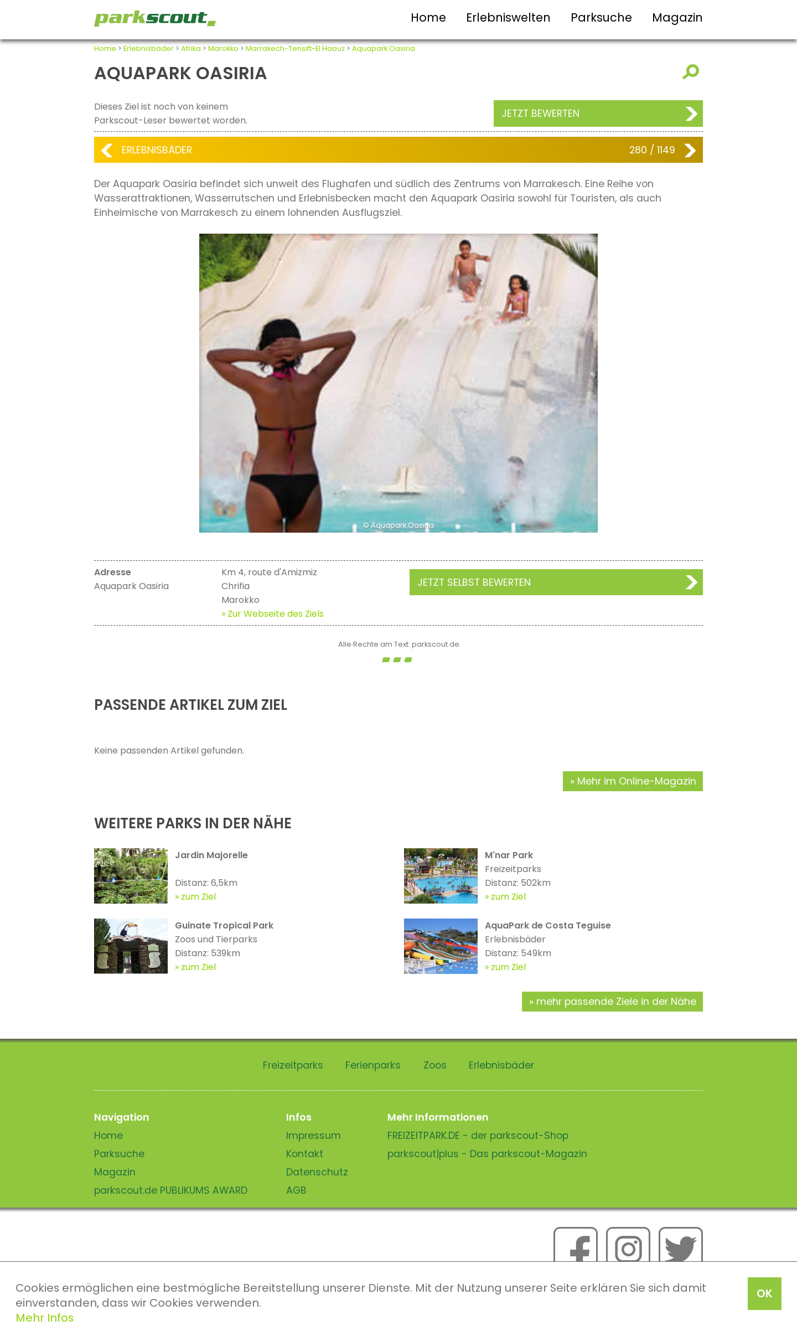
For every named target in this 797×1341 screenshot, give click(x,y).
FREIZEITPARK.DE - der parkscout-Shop (477, 1135)
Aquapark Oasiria (383, 48)
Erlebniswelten (508, 17)
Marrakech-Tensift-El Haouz (295, 48)
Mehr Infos (44, 1317)
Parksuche (601, 17)
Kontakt (304, 1154)
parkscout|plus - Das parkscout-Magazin (487, 1154)
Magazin (677, 17)
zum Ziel (198, 896)
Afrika (191, 48)
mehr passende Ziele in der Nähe (616, 1001)
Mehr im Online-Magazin (636, 781)
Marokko (223, 48)
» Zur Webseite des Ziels (272, 613)
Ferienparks (373, 1065)
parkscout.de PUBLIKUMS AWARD (170, 1190)
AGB (296, 1190)
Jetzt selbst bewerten (474, 582)
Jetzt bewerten (540, 113)
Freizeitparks (293, 1065)
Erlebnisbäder (148, 48)
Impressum (313, 1135)
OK (765, 1293)
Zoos (435, 1065)
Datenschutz (317, 1172)
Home (428, 17)
